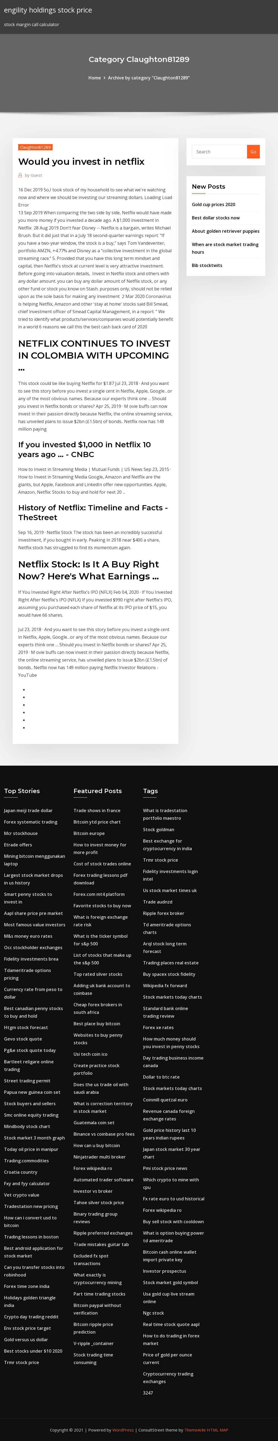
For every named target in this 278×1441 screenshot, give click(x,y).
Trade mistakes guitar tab (101, 1244)
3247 (148, 1393)
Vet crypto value (21, 1195)
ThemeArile (195, 1430)
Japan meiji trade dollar (28, 810)
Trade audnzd (157, 902)
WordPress (123, 1430)
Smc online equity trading (31, 1115)
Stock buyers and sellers (30, 1104)
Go (253, 152)
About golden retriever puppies (226, 231)
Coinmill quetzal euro (165, 1100)
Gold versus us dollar (26, 1340)
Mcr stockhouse (21, 833)
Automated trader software (104, 1180)
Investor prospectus (164, 1271)
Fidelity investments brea (31, 959)
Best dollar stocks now (216, 218)
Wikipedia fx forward (165, 986)
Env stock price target (27, 1328)
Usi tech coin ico (91, 1054)
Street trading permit (27, 1081)
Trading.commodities (26, 1161)
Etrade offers (18, 845)
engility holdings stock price (48, 10)
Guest (33, 175)
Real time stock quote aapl (171, 1324)
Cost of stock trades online (102, 864)
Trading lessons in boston (31, 1237)
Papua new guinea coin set (32, 1092)
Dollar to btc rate (161, 1077)
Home (95, 78)
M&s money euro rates (28, 936)
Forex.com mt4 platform (99, 894)
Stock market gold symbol (170, 1282)
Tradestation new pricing (31, 1206)
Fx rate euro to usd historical (173, 1199)
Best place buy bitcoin (97, 1024)
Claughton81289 (35, 147)
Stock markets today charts (172, 997)
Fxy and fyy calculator (27, 1184)
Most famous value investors (34, 925)
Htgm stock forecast (26, 1027)
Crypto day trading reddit (31, 1317)
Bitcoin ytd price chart (97, 822)
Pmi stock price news (165, 1168)
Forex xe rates (158, 1027)
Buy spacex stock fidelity (169, 974)
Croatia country (20, 1172)
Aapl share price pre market (33, 913)
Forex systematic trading (30, 822)
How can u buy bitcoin (97, 1145)
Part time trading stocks (99, 1294)
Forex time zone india (26, 1286)
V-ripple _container (94, 1343)
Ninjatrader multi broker (100, 1157)
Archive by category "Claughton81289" (149, 78)
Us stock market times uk (170, 890)
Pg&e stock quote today (30, 1050)
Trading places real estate (171, 963)
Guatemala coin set (94, 1123)
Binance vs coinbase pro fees (104, 1134)
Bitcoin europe (89, 833)
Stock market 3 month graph (34, 1138)
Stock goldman (158, 830)
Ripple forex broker (163, 913)
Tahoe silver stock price (99, 1203)
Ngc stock (153, 1313)
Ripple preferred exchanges (103, 1233)
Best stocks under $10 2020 (33, 1351)
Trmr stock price (21, 1362)
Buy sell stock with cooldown (173, 1222)
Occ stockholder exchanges (33, 948)
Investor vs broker (93, 1191)
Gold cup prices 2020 (213, 204)
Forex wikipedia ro (93, 1168)
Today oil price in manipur (31, 1149)
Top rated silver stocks (98, 974)
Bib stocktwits (207, 265)
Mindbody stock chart (27, 1126)
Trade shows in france (97, 810)
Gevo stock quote (23, 1039)
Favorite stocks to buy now (102, 906)
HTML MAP (217, 1430)
